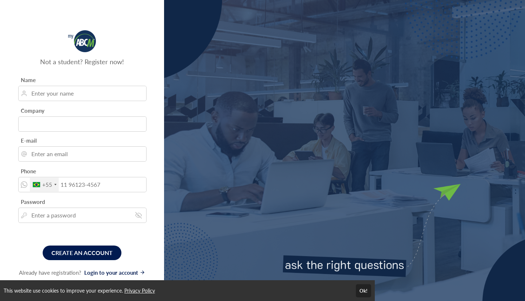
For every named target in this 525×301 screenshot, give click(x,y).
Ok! (363, 291)
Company (32, 110)
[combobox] (44, 185)
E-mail (29, 140)
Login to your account (114, 272)
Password (33, 201)
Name (28, 80)
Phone (28, 171)
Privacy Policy (139, 291)
